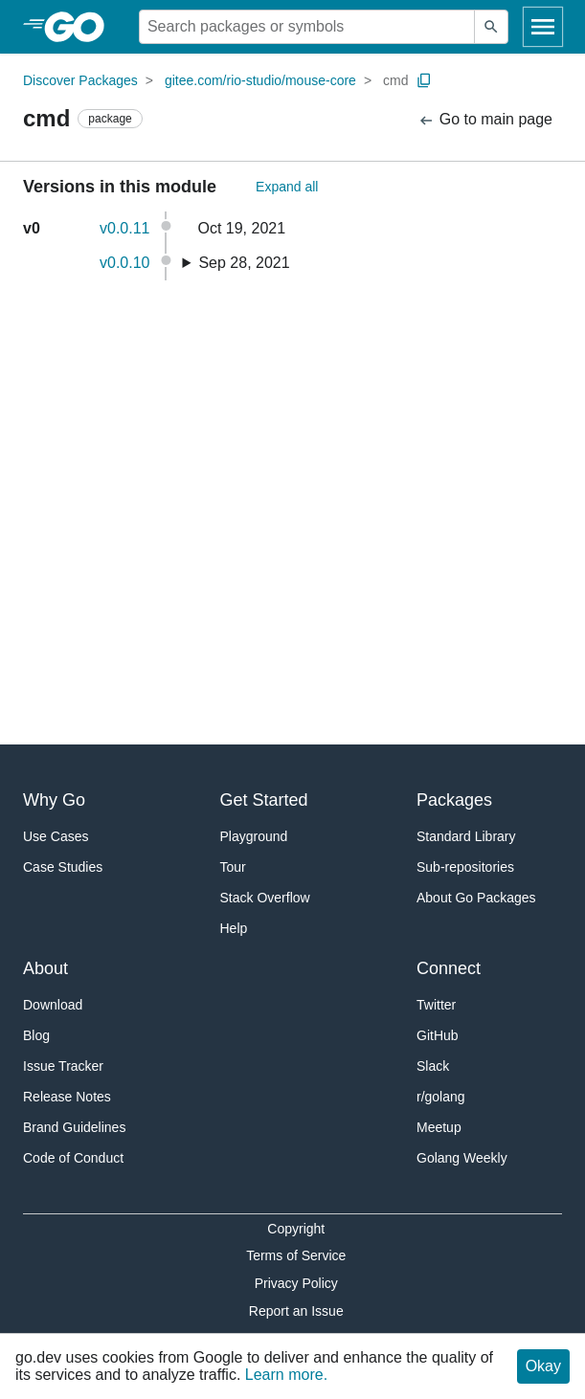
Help (234, 928)
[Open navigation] (543, 27)
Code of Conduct (73, 1158)
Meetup (438, 1127)
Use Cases (55, 836)
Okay (543, 1366)
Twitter (436, 1004)
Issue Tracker (63, 1066)
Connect (448, 968)
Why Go (54, 800)
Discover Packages (80, 80)
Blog (36, 1035)
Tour (233, 867)
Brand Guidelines (74, 1127)
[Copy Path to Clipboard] (424, 80)
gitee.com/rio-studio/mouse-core (260, 80)
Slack (432, 1066)
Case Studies (62, 867)
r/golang (440, 1096)
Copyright (296, 1228)
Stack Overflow (265, 897)
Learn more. (286, 1374)
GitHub (437, 1035)
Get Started (264, 800)
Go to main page (484, 120)
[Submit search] (491, 27)
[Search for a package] (307, 27)
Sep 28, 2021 (243, 263)
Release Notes (67, 1096)
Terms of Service (296, 1255)
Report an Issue (296, 1311)
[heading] (81, 26)
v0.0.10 (124, 263)
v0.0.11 (124, 228)
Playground (254, 836)
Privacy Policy (296, 1283)
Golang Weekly (461, 1158)
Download (52, 1004)
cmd (395, 80)
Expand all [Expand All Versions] (287, 186)
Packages (454, 800)
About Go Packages (476, 897)
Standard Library (466, 836)
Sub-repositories (465, 867)
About (45, 968)
